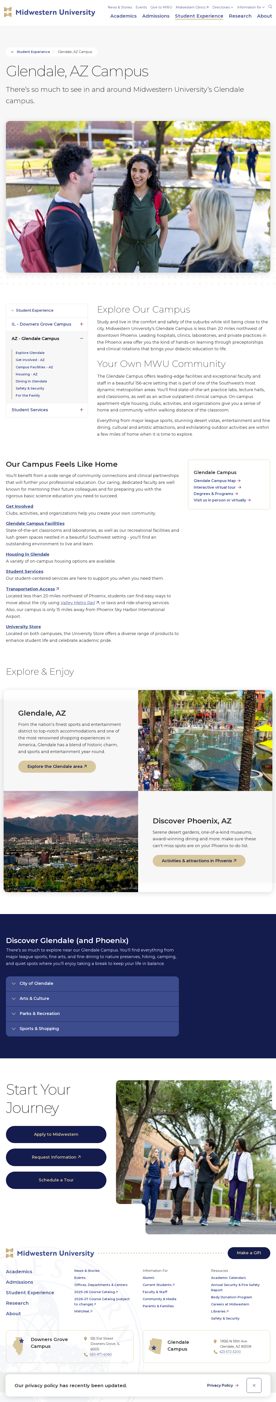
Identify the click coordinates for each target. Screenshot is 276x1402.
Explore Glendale (30, 353)
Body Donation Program (231, 1297)
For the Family (28, 395)
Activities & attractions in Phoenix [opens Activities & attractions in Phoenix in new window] (197, 860)
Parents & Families (158, 1306)
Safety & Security (30, 388)
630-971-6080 (101, 1354)
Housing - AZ (27, 374)
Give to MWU (161, 7)
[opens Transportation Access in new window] (32, 589)
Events (141, 7)
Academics (19, 1271)
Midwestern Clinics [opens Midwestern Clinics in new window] (190, 7)
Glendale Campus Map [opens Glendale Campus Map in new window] (215, 481)
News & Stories (120, 7)
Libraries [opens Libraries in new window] (218, 1311)
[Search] (270, 6)
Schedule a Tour (56, 1180)
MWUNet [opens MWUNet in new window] (81, 1311)
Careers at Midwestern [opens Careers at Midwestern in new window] (230, 1304)
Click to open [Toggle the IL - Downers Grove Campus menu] (81, 323)
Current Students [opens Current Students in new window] (157, 1285)
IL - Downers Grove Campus (41, 324)
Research (17, 1303)
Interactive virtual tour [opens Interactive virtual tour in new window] (215, 487)
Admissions (19, 1282)
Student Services (30, 409)
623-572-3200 (230, 1352)
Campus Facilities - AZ (34, 367)
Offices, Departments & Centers (101, 1285)
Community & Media (159, 1299)
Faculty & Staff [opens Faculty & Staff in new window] (155, 1292)
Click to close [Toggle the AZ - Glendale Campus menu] (81, 337)
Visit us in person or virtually (220, 500)
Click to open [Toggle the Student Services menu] (81, 409)
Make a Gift (249, 1252)
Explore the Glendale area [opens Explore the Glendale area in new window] (55, 766)
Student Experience (33, 52)
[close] (254, 1385)
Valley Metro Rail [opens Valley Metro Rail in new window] (78, 602)
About (13, 1313)
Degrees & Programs (213, 494)
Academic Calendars (228, 1278)
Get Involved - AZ (30, 360)
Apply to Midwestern (56, 1134)
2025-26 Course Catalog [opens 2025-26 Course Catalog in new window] (94, 1292)
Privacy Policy (220, 1385)
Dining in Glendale (31, 381)
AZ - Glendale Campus (35, 338)
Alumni (148, 1278)
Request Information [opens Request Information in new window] (54, 1157)
